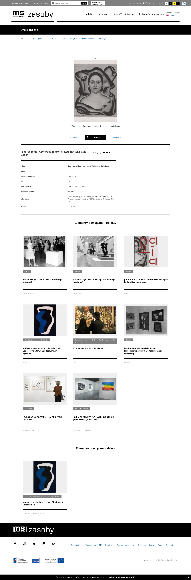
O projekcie (109, 545)
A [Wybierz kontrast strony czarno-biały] (170, 3)
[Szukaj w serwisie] (65, 3)
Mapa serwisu (90, 545)
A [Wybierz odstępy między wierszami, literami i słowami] (149, 3)
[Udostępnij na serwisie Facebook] (109, 153)
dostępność (144, 13)
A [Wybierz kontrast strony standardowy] (166, 3)
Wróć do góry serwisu (167, 545)
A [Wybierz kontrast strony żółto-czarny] (174, 3)
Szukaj (83, 3)
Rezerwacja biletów (41, 3)
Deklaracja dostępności (125, 545)
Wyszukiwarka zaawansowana (98, 3)
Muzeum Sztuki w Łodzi (19, 3)
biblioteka (129, 13)
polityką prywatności (125, 577)
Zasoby (54, 38)
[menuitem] (91, 14)
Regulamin (142, 545)
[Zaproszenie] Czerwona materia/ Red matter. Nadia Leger (84, 38)
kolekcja (90, 13)
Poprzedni (74, 137)
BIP (100, 545)
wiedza (116, 13)
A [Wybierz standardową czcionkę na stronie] (140, 3)
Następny (117, 137)
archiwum (103, 13)
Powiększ (97, 137)
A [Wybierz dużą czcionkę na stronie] (145, 3)
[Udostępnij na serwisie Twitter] (107, 153)
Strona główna (38, 38)
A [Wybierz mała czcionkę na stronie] (137, 3)
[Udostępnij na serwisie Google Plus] (104, 153)
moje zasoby (158, 13)
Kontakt (152, 545)
